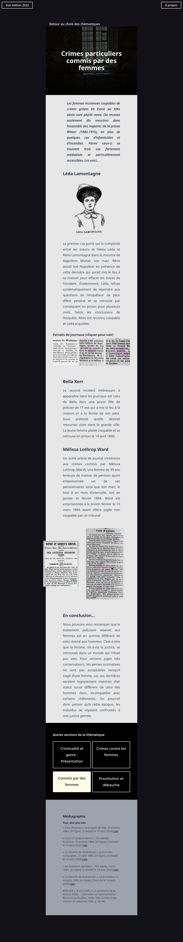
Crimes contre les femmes (111, 751)
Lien (115, 831)
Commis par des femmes (72, 781)
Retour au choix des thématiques (74, 24)
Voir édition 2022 (17, 5)
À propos (171, 5)
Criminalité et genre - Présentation (71, 755)
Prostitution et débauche (111, 781)
